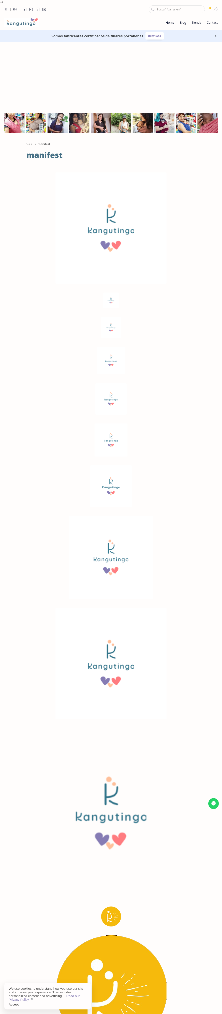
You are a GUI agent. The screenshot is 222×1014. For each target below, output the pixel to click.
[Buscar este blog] (177, 9)
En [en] (15, 9)
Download (154, 36)
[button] (24, 9)
